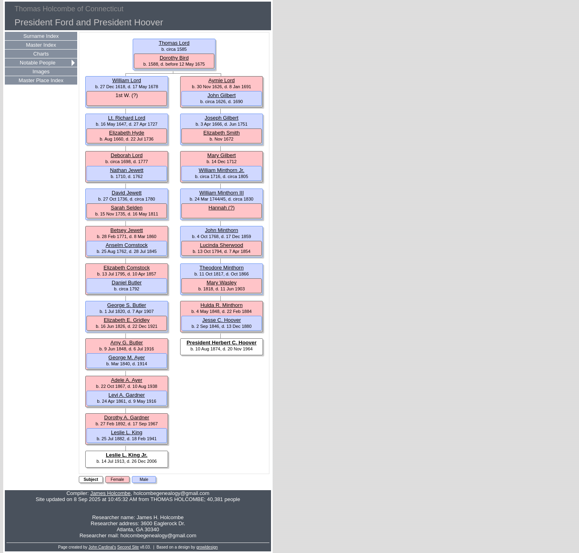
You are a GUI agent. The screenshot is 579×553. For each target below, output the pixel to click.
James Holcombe (110, 493)
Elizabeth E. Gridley (127, 320)
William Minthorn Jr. (221, 170)
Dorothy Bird (174, 58)
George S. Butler (126, 305)
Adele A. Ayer (126, 380)
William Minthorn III (221, 193)
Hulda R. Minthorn (222, 305)
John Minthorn (221, 230)
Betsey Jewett (127, 230)
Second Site (128, 547)
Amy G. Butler (127, 343)
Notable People (37, 63)
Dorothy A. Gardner (126, 417)
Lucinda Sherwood (221, 245)
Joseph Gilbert (221, 118)
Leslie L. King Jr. (126, 455)
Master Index (41, 45)
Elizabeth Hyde (126, 133)
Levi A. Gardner (127, 395)
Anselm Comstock (127, 245)
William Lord (126, 80)
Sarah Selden (127, 208)
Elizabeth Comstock (127, 268)
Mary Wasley (222, 283)
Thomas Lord (174, 43)
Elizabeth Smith (221, 133)
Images (41, 71)
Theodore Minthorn (221, 268)
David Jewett (127, 193)
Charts (41, 54)
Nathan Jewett (126, 170)
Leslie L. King (126, 432)
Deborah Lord (127, 155)
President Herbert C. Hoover (222, 343)
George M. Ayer (127, 357)
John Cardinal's (102, 547)
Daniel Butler (127, 283)
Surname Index (41, 36)
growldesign (207, 547)
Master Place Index (40, 80)
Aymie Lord (221, 80)
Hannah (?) (221, 208)
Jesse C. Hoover (221, 320)
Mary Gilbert (221, 155)
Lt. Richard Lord (127, 118)
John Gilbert (221, 95)
